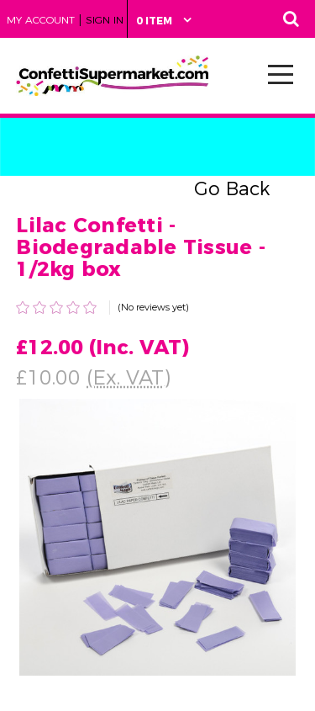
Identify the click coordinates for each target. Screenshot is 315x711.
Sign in (104, 19)
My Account (41, 19)
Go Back (232, 189)
